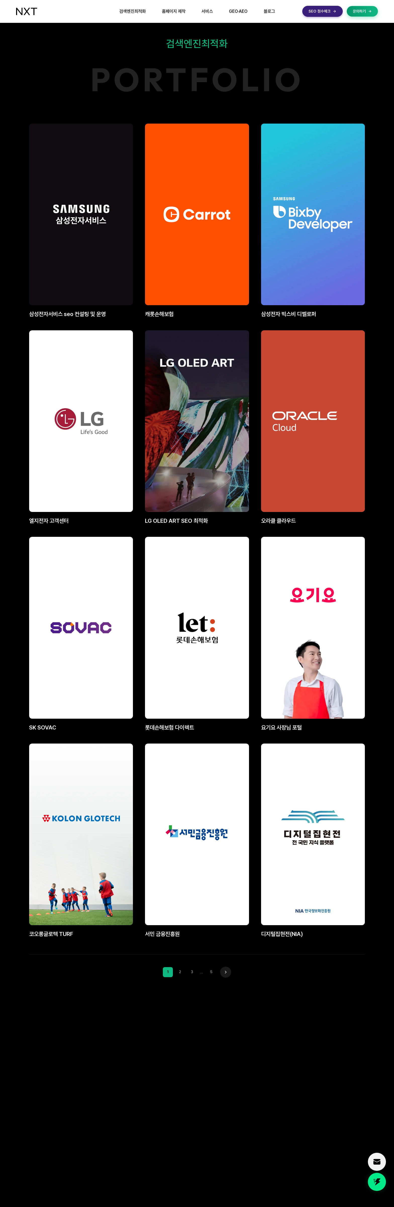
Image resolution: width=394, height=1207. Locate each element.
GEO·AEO (238, 11)
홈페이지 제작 (173, 11)
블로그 (269, 11)
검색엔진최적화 (132, 11)
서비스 (207, 11)
